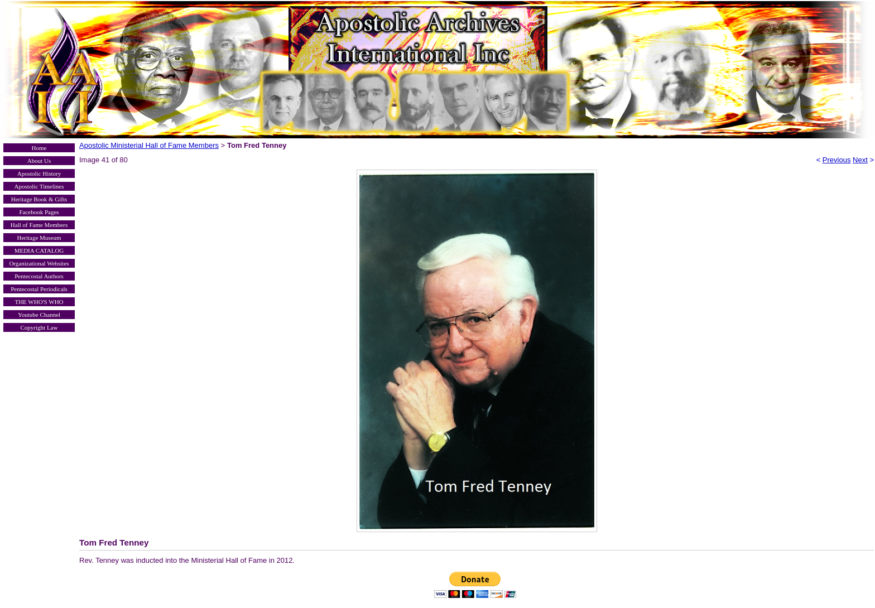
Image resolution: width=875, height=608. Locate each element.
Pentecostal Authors (39, 276)
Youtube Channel (39, 314)
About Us (39, 160)
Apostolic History (39, 173)
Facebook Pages (39, 212)
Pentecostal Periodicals (39, 289)
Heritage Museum (39, 237)
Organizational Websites (39, 263)
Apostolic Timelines (39, 186)
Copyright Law (39, 327)
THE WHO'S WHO (39, 301)
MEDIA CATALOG (39, 250)
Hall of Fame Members (39, 224)
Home (39, 147)
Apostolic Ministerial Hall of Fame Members (149, 145)
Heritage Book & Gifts (39, 199)
